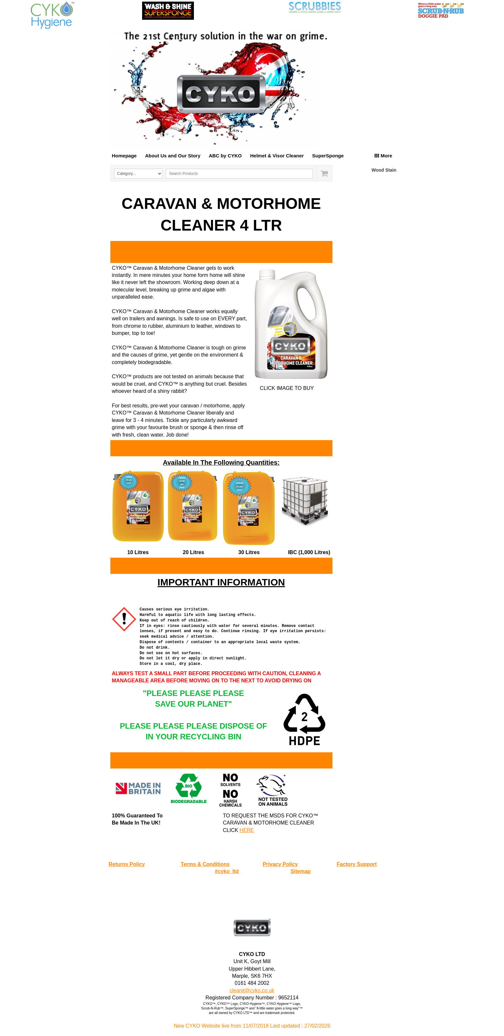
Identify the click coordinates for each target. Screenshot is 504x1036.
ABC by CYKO (225, 155)
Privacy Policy (280, 864)
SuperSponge (328, 155)
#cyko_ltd (227, 871)
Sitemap (301, 871)
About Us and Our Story (172, 155)
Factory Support (357, 864)
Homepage (124, 155)
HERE (247, 830)
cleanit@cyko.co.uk (252, 990)
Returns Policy (126, 864)
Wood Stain (384, 170)
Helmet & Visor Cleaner (277, 155)
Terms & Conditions (205, 864)
